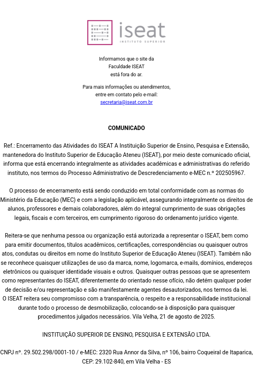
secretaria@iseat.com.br (126, 102)
